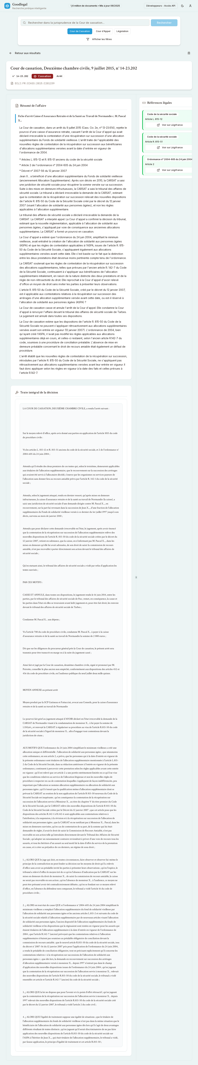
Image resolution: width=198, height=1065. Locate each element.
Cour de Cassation (80, 31)
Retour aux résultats (25, 53)
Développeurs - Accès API (160, 5)
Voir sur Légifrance (170, 125)
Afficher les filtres (99, 39)
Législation (122, 31)
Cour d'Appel (103, 31)
